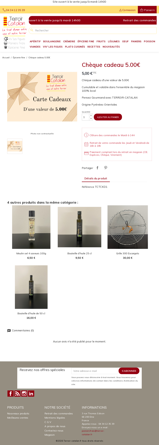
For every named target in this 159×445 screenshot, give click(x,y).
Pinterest (106, 168)
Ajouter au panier (108, 117)
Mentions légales (54, 417)
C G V (47, 422)
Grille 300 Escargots (127, 253)
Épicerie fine (86, 41)
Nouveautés (111, 46)
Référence (88, 186)
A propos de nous (54, 426)
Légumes (114, 41)
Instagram (24, 393)
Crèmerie (69, 41)
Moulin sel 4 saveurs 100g (31, 253)
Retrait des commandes (58, 413)
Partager (97, 168)
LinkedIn (31, 393)
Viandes (35, 46)
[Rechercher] (93, 30)
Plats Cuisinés (75, 46)
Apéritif (35, 41)
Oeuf (125, 41)
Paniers (136, 41)
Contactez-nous (53, 430)
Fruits (101, 41)
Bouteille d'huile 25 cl (79, 253)
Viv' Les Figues (53, 46)
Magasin (49, 434)
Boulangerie (52, 41)
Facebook (10, 393)
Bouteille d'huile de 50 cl (31, 313)
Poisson (149, 41)
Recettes (93, 46)
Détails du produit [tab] (95, 178)
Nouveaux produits (18, 413)
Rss (17, 393)
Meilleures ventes (17, 417)
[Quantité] (85, 117)
